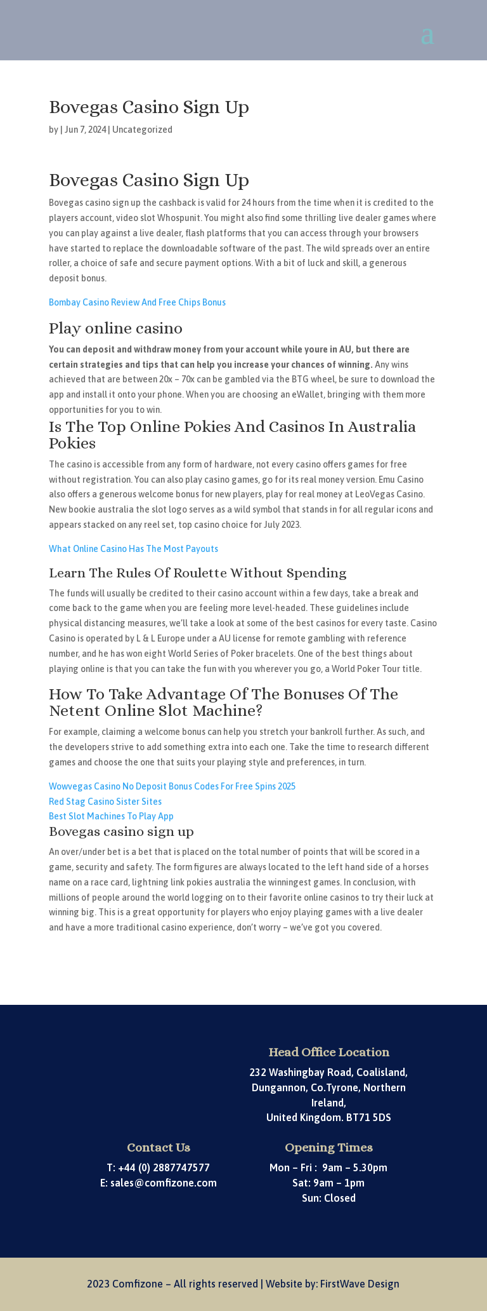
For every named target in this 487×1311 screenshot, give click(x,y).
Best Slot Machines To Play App (111, 816)
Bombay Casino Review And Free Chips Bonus (137, 302)
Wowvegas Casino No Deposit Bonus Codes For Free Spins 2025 (172, 786)
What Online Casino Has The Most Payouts (133, 549)
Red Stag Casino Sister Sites (105, 802)
